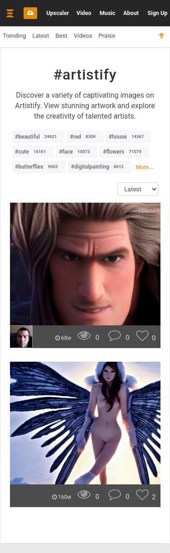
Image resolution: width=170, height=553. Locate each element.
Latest (40, 35)
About (131, 13)
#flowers (124, 152)
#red (85, 137)
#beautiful (38, 137)
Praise (106, 35)
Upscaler (57, 13)
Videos (83, 35)
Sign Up (158, 13)
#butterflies (38, 167)
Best (61, 35)
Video (84, 13)
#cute (32, 152)
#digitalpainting (99, 167)
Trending (14, 35)
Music (107, 13)
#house (129, 137)
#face (76, 152)
